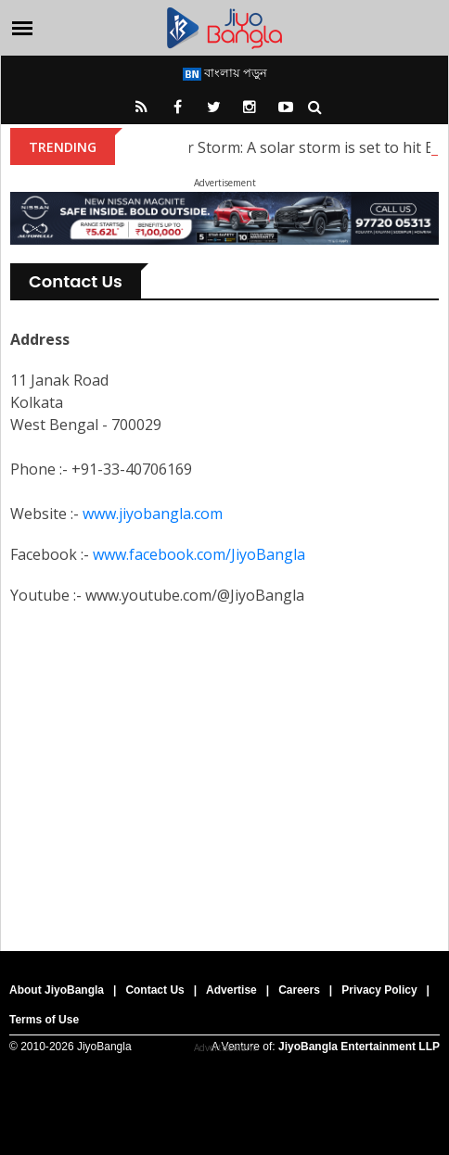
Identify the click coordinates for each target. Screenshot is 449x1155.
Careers (299, 990)
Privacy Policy (379, 990)
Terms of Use (44, 1019)
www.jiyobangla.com (153, 513)
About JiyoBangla (56, 990)
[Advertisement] (224, 770)
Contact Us (154, 990)
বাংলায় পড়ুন (225, 72)
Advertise (231, 990)
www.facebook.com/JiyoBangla (199, 554)
